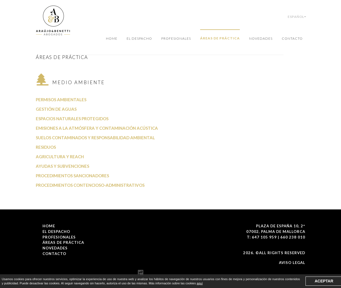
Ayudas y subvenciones (62, 166)
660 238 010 (292, 237)
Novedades (261, 38)
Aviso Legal (292, 262)
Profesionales (176, 38)
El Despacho (139, 38)
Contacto (292, 38)
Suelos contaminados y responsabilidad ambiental (95, 137)
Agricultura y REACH (60, 156)
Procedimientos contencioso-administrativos (90, 185)
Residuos (46, 147)
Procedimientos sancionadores (72, 175)
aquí (200, 283)
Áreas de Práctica (220, 38)
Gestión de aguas (56, 109)
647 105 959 (264, 237)
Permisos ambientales (61, 99)
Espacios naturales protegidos (72, 118)
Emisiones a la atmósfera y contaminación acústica (97, 128)
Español (297, 17)
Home (111, 38)
